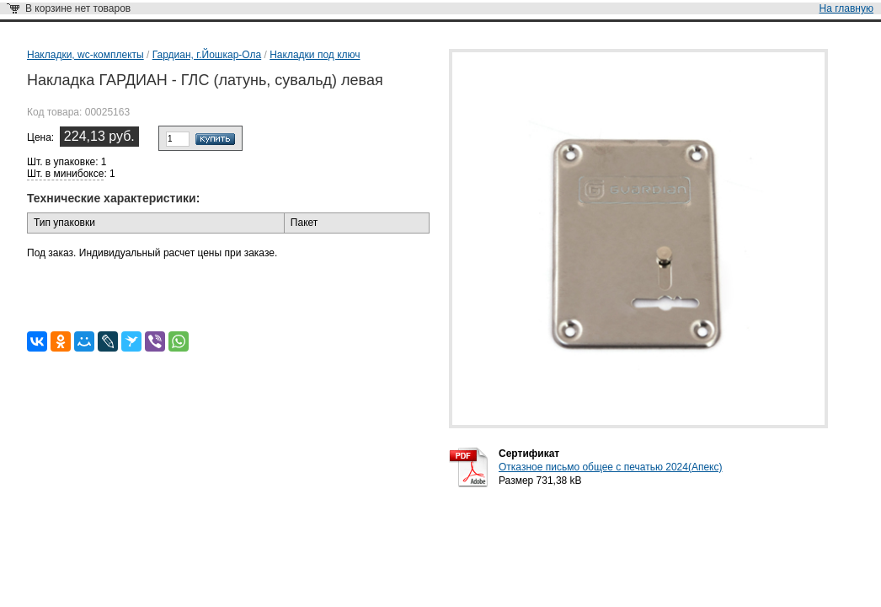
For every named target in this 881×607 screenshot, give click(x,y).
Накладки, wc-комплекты (85, 55)
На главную (846, 8)
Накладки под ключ (315, 55)
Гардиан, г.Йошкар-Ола (206, 55)
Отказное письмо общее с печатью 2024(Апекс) (610, 467)
